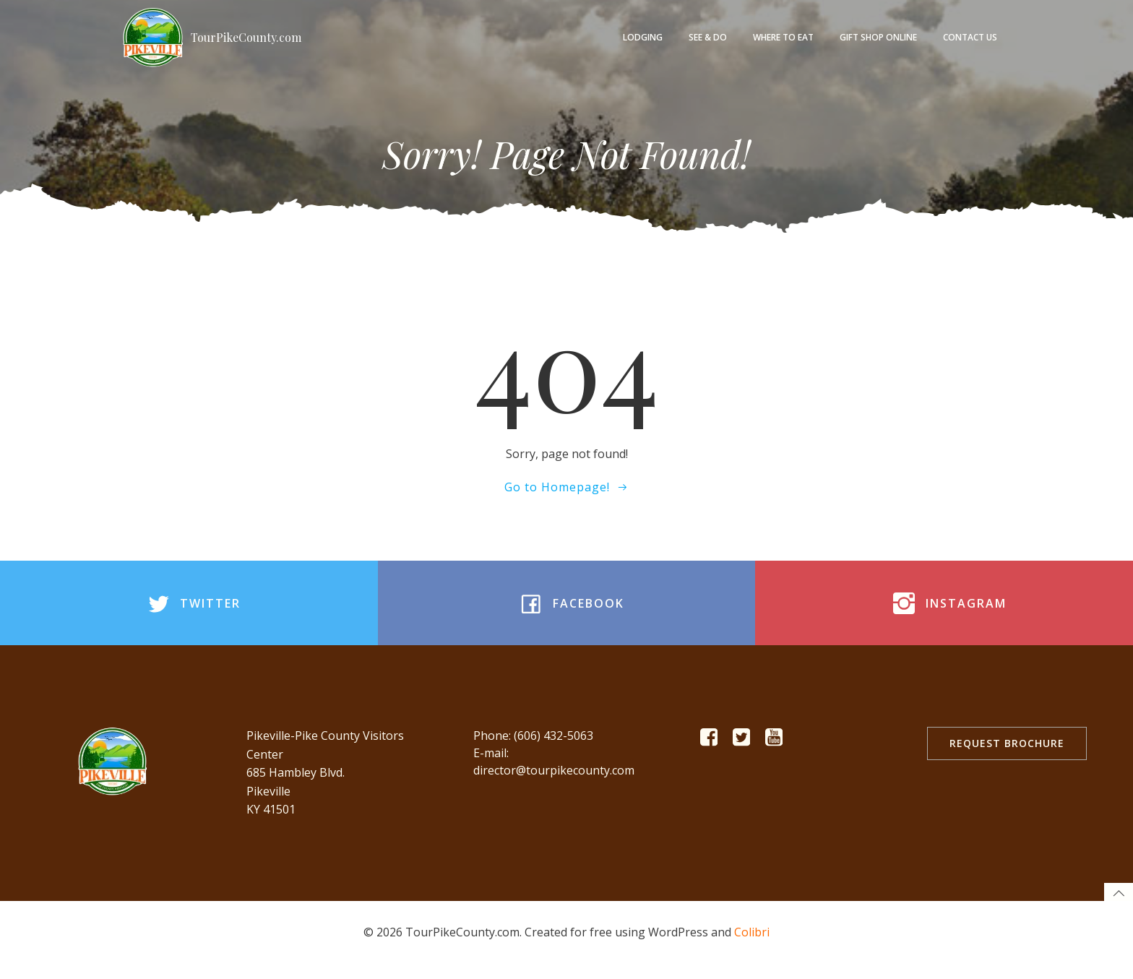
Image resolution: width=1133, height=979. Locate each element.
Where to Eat (784, 36)
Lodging (644, 36)
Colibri (752, 946)
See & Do (709, 36)
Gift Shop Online (879, 36)
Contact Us (971, 36)
